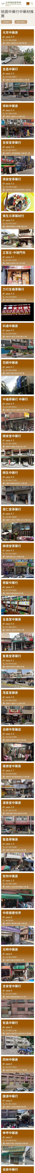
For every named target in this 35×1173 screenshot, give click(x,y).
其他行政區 (21, 22)
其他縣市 (6, 22)
